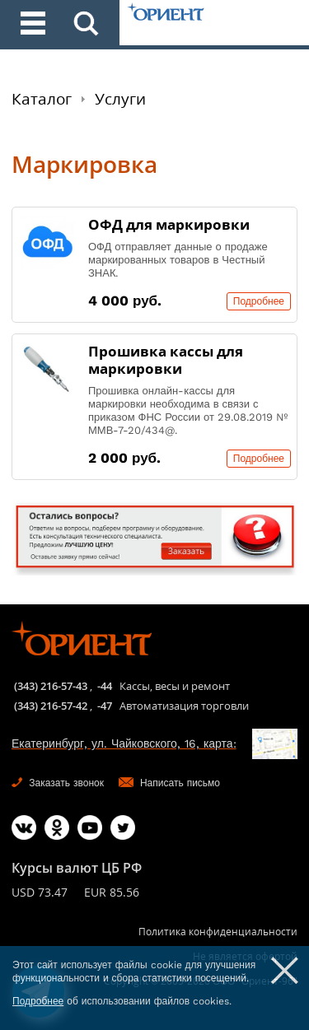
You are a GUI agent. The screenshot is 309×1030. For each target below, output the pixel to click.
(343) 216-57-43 (50, 685)
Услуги (120, 99)
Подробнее (258, 301)
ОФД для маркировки (169, 224)
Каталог (42, 99)
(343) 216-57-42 (50, 705)
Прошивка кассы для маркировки (165, 360)
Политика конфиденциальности (217, 932)
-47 (104, 705)
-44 (104, 685)
